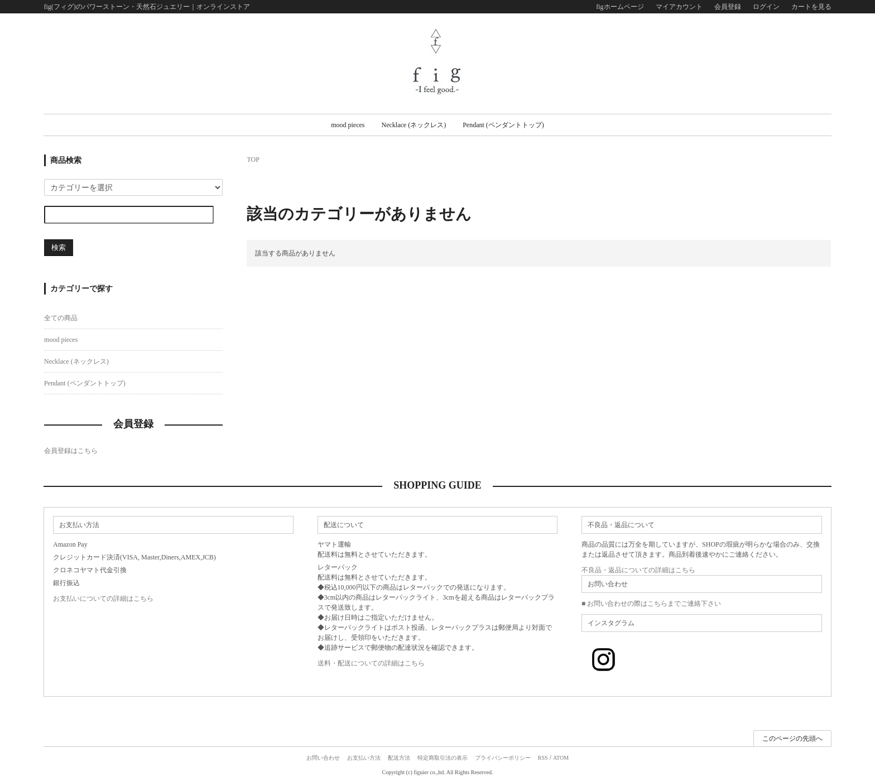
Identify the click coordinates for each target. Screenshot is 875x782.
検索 (58, 247)
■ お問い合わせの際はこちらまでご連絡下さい (651, 603)
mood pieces (347, 125)
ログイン (766, 7)
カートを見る (811, 7)
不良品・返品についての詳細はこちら (638, 570)
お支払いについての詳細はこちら (103, 598)
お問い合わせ (323, 758)
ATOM (561, 758)
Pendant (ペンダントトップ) (503, 125)
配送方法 (399, 758)
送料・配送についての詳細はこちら (371, 663)
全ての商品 (61, 318)
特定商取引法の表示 (442, 758)
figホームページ (619, 7)
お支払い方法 (364, 758)
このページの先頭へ (792, 738)
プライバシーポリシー (503, 758)
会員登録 (727, 7)
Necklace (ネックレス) (414, 125)
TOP (253, 159)
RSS (543, 758)
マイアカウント (679, 7)
